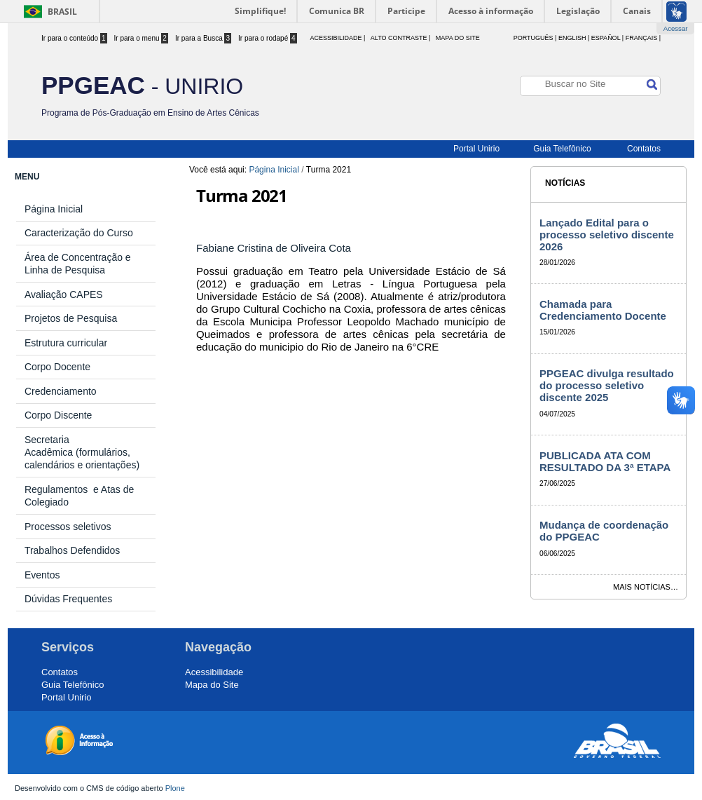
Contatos (644, 149)
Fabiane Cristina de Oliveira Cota (275, 248)
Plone (175, 788)
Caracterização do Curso (79, 232)
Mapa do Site (458, 37)
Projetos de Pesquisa (71, 318)
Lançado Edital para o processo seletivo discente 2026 (606, 234)
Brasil (62, 12)
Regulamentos (59, 489)
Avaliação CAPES (64, 294)
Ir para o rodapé (267, 38)
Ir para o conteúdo (74, 38)
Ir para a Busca (203, 38)
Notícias (565, 183)
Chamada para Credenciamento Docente (602, 310)
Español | (607, 37)
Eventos (42, 575)
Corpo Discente (58, 415)
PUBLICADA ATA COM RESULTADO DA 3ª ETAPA (604, 461)
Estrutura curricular (66, 342)
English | (573, 37)
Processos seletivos (68, 526)
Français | (643, 37)
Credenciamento (61, 391)
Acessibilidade (214, 672)
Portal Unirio (476, 149)
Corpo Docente (57, 366)
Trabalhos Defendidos (72, 550)
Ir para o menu (141, 38)
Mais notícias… (645, 587)
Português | (535, 37)
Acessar (675, 28)
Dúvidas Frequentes (68, 598)
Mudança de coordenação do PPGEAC (603, 531)
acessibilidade (336, 37)
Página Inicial (273, 170)
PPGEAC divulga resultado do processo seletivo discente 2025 (606, 385)
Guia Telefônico (562, 149)
